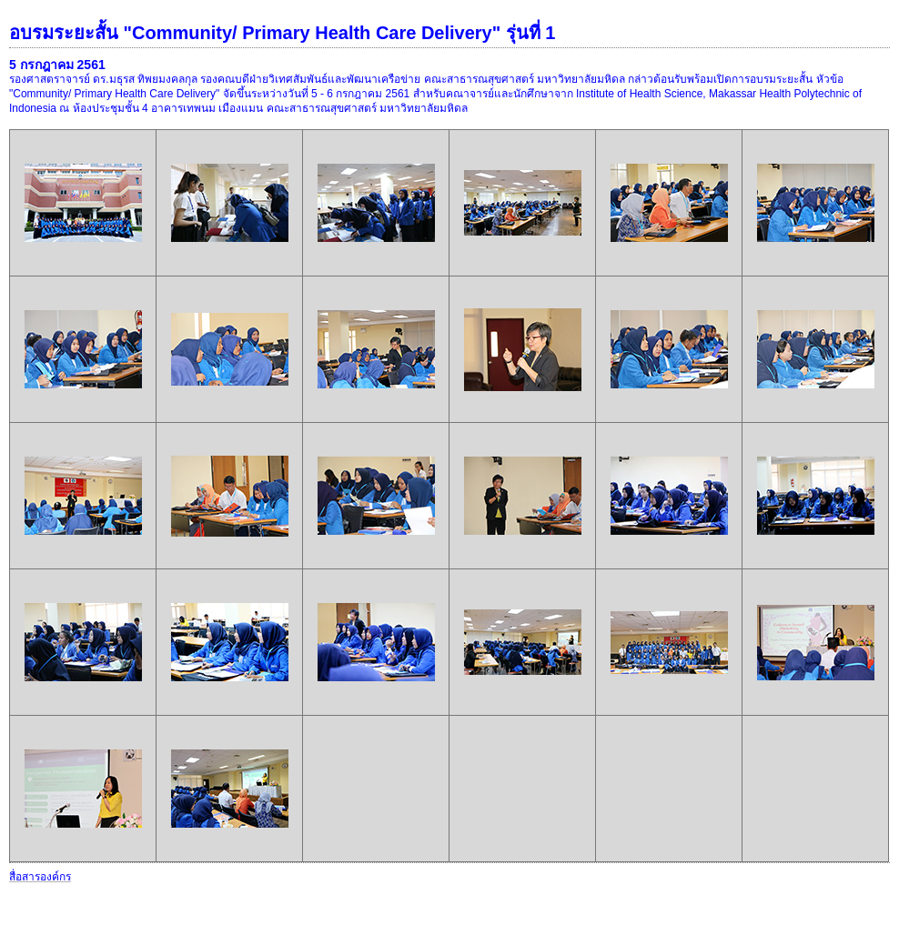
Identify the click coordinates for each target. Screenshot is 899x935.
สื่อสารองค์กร (40, 876)
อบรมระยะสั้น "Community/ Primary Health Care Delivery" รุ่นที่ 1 (282, 33)
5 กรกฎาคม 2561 (57, 64)
